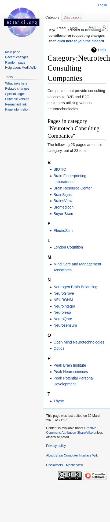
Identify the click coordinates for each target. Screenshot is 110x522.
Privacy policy (56, 446)
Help (102, 50)
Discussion (72, 17)
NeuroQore (62, 319)
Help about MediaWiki (20, 68)
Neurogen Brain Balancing (75, 287)
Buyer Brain (63, 213)
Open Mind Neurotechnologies (78, 342)
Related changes (17, 88)
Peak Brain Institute (69, 365)
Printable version (17, 99)
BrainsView (62, 201)
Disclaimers (54, 465)
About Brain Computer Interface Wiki (72, 455)
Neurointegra (64, 306)
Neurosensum (65, 325)
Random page (15, 62)
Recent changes (16, 57)
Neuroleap (62, 312)
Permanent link (16, 104)
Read (59, 28)
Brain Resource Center (72, 188)
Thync (58, 401)
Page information (17, 109)
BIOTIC (59, 169)
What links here (16, 83)
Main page (12, 52)
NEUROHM (63, 300)
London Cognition (68, 247)
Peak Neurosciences (70, 372)
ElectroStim (63, 230)
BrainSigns (62, 194)
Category (52, 17)
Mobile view (74, 465)
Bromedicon (63, 207)
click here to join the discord (80, 41)
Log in (102, 5)
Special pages (15, 94)
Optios (58, 348)
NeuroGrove (63, 293)
